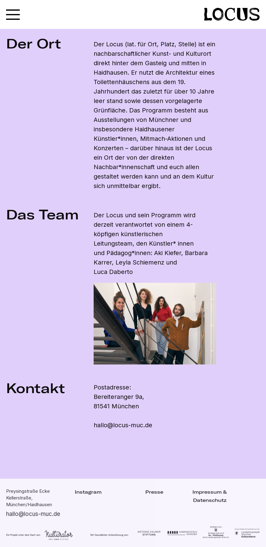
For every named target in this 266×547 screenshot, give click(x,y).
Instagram (88, 492)
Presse (154, 492)
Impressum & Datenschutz (209, 496)
